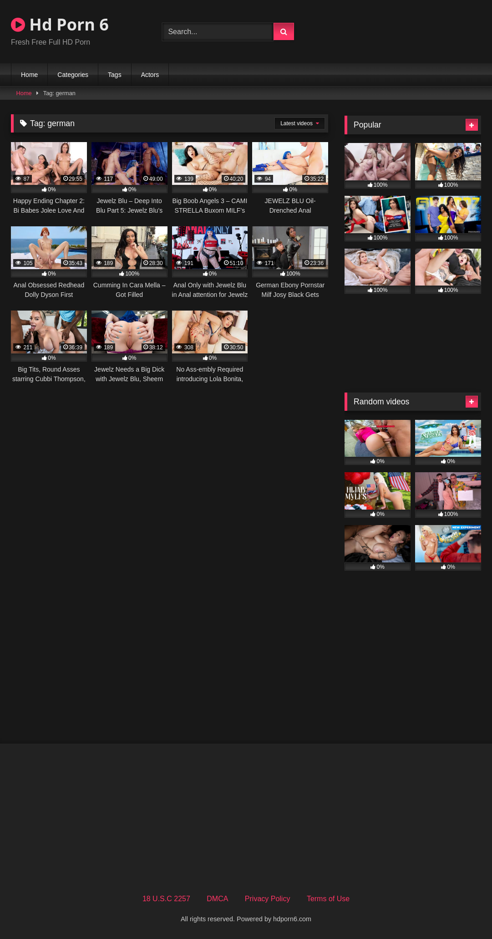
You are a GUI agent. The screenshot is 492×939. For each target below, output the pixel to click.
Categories (72, 74)
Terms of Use (328, 899)
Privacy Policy (267, 899)
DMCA (217, 899)
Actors (150, 74)
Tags (115, 74)
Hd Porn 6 (60, 24)
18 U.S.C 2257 (166, 899)
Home (29, 74)
